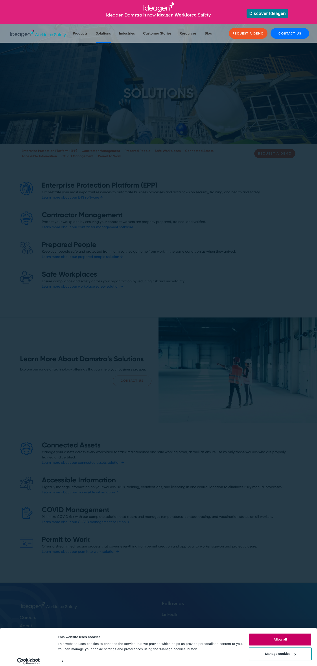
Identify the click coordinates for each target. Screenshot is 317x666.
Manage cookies (280, 650)
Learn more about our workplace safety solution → (82, 286)
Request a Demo (248, 33)
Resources (188, 33)
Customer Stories (157, 33)
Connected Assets (199, 151)
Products (80, 33)
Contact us (289, 33)
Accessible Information (39, 156)
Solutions (103, 33)
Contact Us (132, 381)
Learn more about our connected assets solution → (83, 462)
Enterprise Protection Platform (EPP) (49, 151)
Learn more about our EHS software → (72, 197)
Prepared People (137, 151)
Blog (208, 33)
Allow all (280, 635)
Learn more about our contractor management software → (89, 227)
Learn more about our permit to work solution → (80, 551)
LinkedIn (170, 614)
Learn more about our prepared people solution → (82, 257)
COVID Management (77, 156)
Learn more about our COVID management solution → (85, 522)
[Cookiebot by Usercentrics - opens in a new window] (28, 657)
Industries (127, 33)
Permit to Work (109, 156)
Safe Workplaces (168, 151)
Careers (28, 617)
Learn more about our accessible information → (80, 492)
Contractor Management (101, 151)
